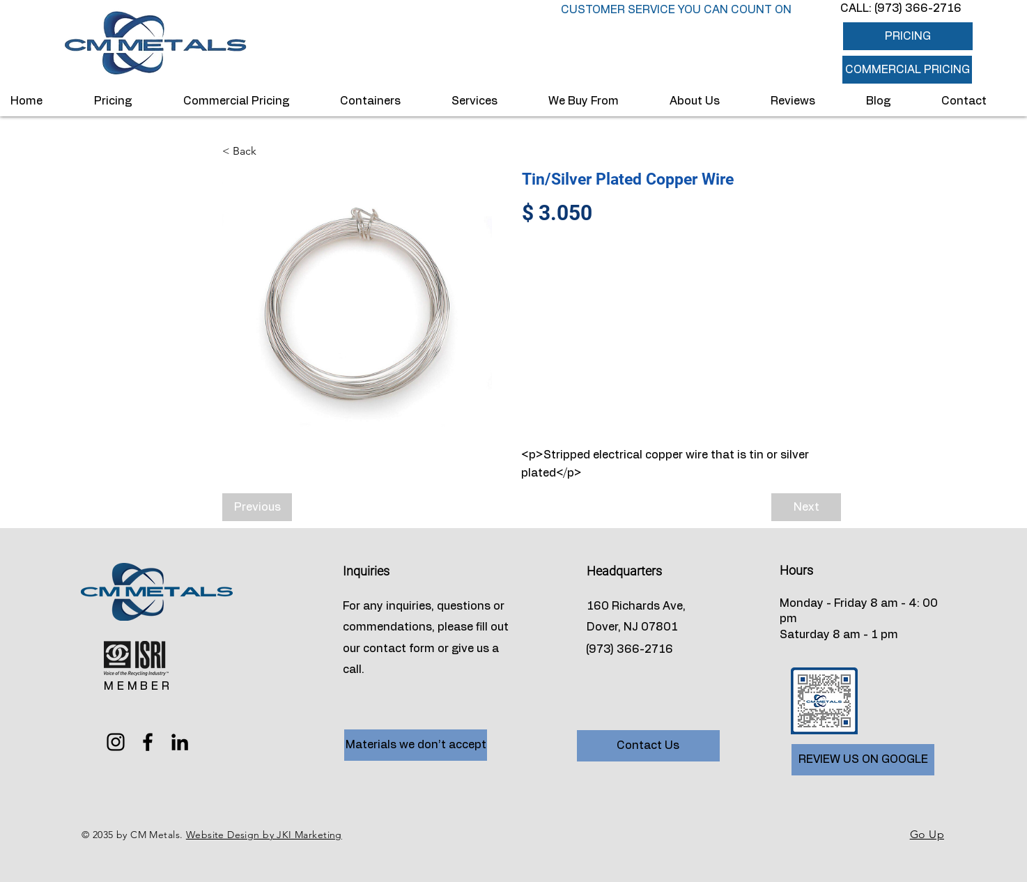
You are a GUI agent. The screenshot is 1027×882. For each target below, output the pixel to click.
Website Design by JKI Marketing (264, 834)
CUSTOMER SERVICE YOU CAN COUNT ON (676, 9)
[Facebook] (148, 742)
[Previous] (257, 507)
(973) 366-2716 (629, 649)
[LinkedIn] (180, 742)
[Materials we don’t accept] (415, 745)
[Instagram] (116, 742)
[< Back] (268, 151)
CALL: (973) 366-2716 (901, 8)
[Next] (806, 507)
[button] (907, 70)
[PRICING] (908, 36)
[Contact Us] (648, 745)
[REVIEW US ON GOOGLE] (863, 759)
